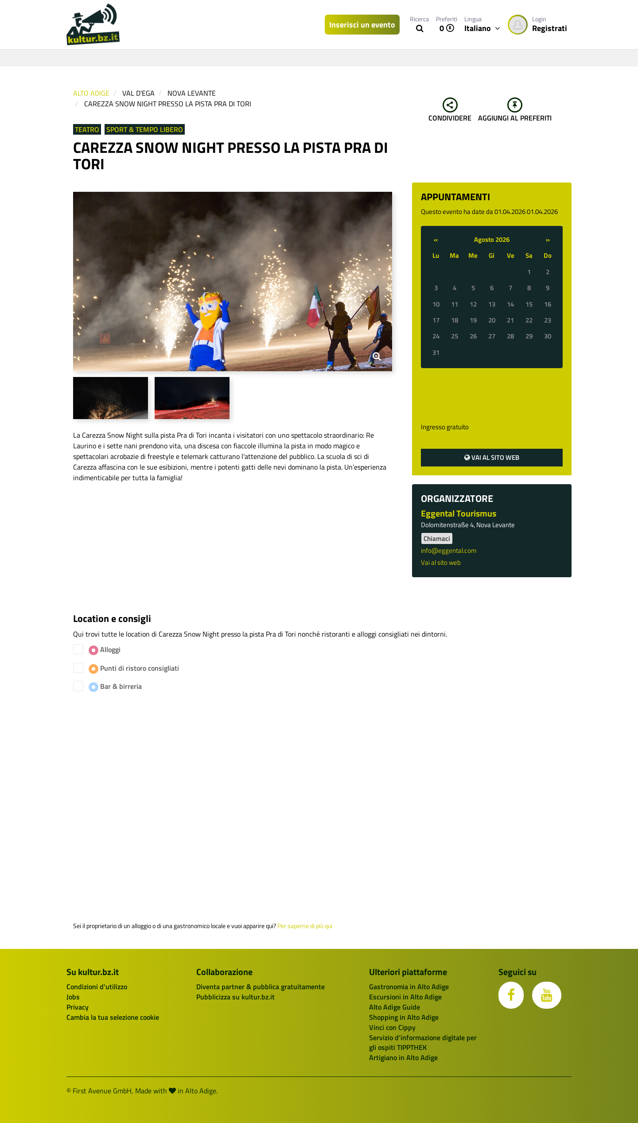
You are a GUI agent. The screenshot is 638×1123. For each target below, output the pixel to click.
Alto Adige (91, 93)
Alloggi (105, 649)
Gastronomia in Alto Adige (409, 986)
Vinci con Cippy (392, 1027)
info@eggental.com (449, 550)
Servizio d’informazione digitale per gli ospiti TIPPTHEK (423, 1042)
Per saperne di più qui (304, 925)
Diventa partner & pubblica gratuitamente (260, 986)
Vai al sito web (491, 457)
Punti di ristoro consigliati (134, 668)
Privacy (77, 1007)
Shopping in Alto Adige (404, 1017)
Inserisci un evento (362, 25)
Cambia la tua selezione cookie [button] (112, 1017)
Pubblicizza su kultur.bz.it (235, 996)
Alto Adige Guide (394, 1007)
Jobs (73, 996)
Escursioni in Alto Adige (405, 996)
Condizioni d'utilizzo (96, 986)
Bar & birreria (115, 686)
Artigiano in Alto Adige (403, 1057)
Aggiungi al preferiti (515, 110)
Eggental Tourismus (458, 513)
